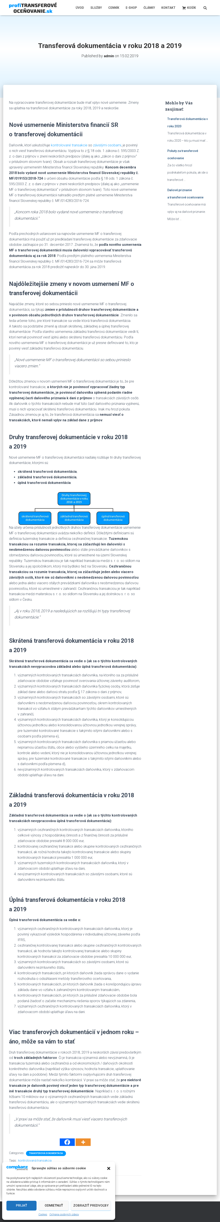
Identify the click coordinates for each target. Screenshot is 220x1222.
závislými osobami (107, 145)
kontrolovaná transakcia (35, 1160)
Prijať (21, 1205)
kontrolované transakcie (69, 145)
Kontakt (168, 7)
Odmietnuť (54, 1205)
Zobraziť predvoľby (90, 1205)
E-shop (131, 7)
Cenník (113, 7)
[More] (83, 1142)
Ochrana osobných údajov (64, 1214)
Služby (96, 7)
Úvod (80, 7)
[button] (109, 1168)
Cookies (42, 1214)
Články (149, 7)
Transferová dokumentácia (46, 1153)
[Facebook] (67, 1142)
